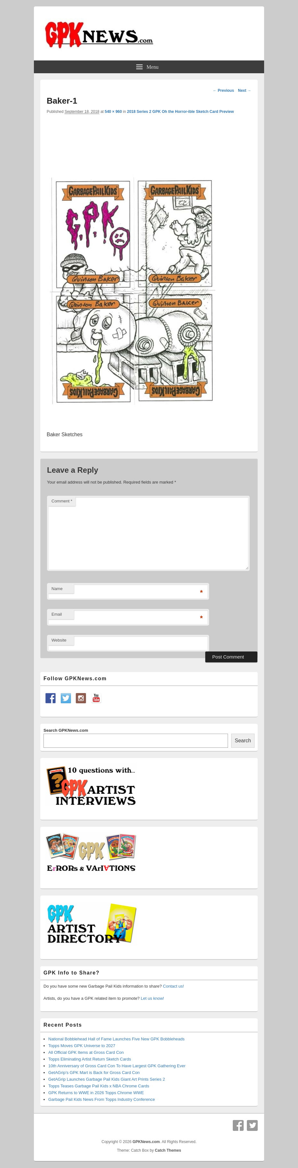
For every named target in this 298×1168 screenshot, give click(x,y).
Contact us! (173, 986)
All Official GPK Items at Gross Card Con (86, 1052)
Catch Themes (168, 1150)
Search (243, 740)
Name (57, 588)
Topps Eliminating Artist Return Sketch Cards (89, 1059)
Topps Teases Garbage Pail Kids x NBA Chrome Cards (98, 1086)
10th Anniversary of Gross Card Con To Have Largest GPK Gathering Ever (116, 1065)
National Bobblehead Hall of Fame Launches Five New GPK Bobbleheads (116, 1039)
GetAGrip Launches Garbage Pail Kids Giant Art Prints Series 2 (106, 1079)
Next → (244, 90)
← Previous (223, 90)
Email (56, 614)
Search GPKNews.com (65, 730)
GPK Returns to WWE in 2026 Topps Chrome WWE (96, 1092)
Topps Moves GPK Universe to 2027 (81, 1045)
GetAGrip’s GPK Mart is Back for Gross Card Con (94, 1072)
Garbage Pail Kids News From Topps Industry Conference (101, 1099)
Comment (61, 501)
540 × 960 (113, 111)
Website (59, 640)
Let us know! (152, 998)
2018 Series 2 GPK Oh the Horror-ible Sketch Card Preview (180, 111)
